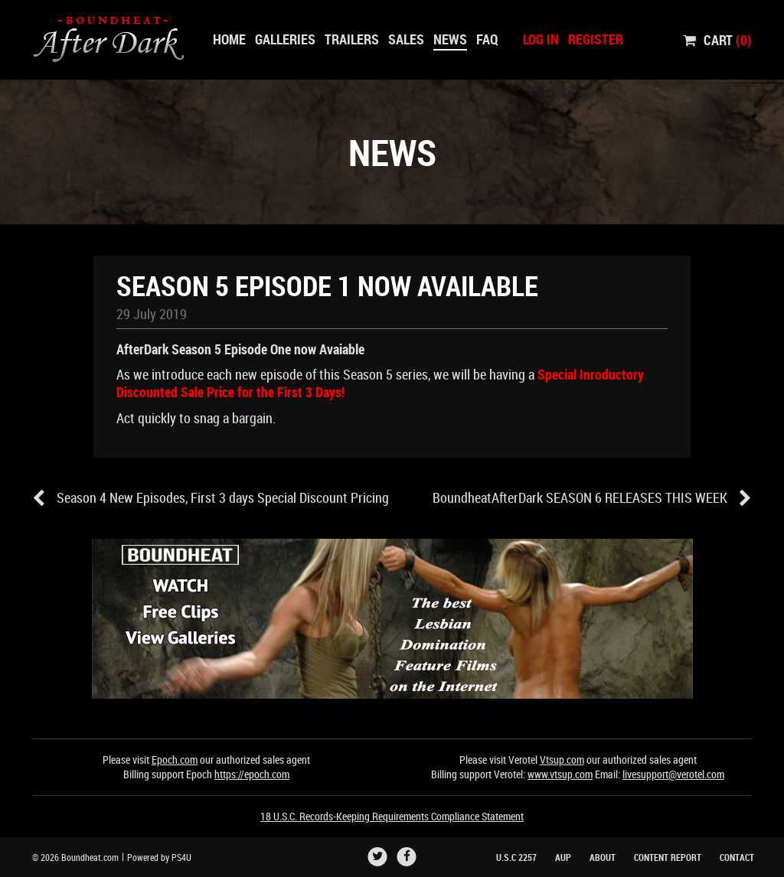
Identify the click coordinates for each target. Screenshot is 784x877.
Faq (487, 39)
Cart (717, 39)
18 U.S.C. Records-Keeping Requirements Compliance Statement (392, 816)
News (450, 39)
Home (229, 39)
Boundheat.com (90, 857)
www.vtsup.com (560, 774)
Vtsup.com (562, 759)
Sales (406, 39)
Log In (541, 39)
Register (595, 39)
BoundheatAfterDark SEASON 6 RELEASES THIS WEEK (592, 498)
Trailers (352, 39)
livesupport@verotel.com (673, 774)
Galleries (285, 39)
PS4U (181, 857)
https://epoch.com (251, 774)
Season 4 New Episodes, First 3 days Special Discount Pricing (210, 498)
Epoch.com (175, 759)
